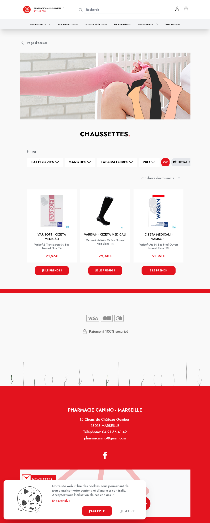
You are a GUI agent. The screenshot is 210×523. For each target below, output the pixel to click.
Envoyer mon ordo (96, 24)
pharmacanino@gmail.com (105, 438)
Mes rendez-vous (68, 24)
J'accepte (97, 511)
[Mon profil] (177, 9)
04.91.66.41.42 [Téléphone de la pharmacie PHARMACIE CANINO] (114, 432)
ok (165, 162)
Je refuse (128, 511)
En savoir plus (61, 500)
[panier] (186, 9)
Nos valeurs (173, 24)
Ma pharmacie (122, 24)
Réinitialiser (183, 162)
